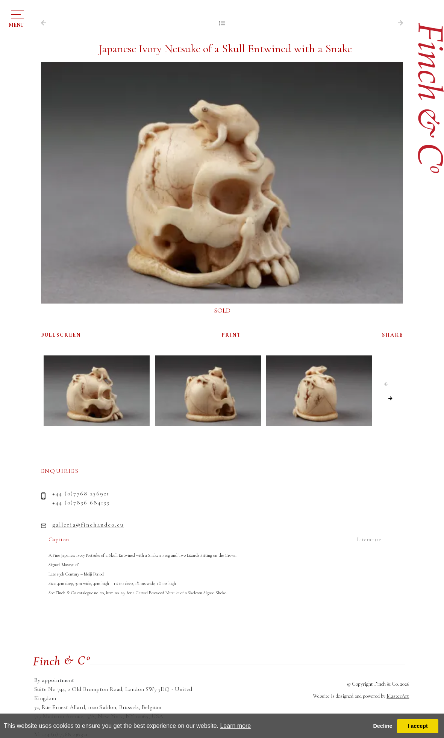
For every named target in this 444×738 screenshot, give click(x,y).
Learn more (235, 726)
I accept (418, 726)
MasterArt (397, 696)
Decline (382, 726)
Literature (369, 539)
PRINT (231, 335)
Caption (58, 539)
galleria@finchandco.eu (88, 524)
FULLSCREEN (61, 335)
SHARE (392, 335)
